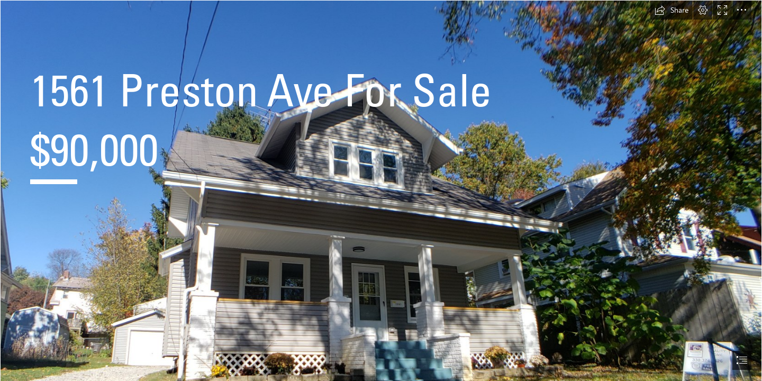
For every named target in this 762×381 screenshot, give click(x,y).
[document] (381, 190)
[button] (671, 10)
